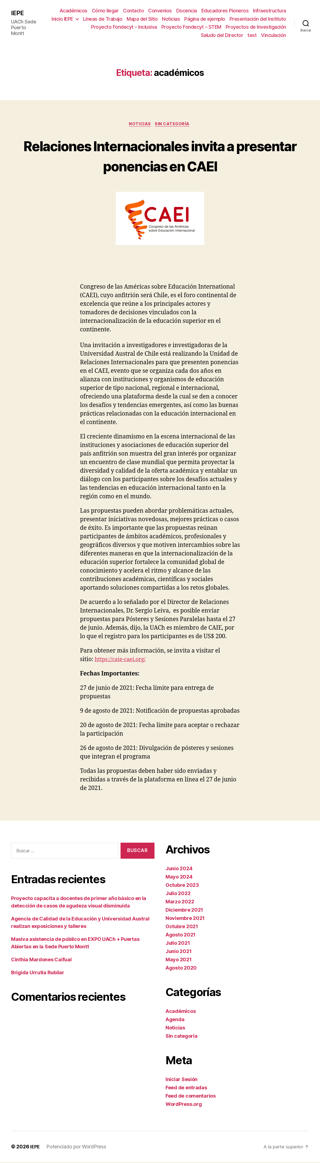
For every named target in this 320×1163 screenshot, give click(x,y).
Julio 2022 (178, 894)
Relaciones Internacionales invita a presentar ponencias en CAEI (160, 156)
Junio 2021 (178, 952)
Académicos (73, 11)
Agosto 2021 (181, 935)
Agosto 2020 (181, 969)
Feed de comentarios (191, 1097)
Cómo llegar (105, 11)
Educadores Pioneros (225, 11)
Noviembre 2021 (185, 919)
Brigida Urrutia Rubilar (37, 973)
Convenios (160, 11)
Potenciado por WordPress (77, 1147)
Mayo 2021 (179, 960)
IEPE (18, 13)
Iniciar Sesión (182, 1080)
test (252, 35)
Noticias (171, 19)
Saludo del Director (222, 35)
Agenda (175, 1020)
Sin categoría (173, 124)
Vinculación (273, 35)
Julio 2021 (178, 944)
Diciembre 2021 (184, 911)
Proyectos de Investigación (256, 27)
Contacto (133, 11)
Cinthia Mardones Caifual (41, 961)
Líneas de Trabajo (102, 19)
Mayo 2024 (179, 877)
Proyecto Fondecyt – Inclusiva (124, 27)
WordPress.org (184, 1105)
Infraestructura (269, 11)
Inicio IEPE (62, 19)
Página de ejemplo (204, 19)
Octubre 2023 (182, 886)
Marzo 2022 (180, 902)
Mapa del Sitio (142, 19)
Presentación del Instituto (258, 19)
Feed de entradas (186, 1088)
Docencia (186, 11)
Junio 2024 (179, 869)
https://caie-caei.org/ (122, 660)
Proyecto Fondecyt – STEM (191, 27)
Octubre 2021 (182, 927)
